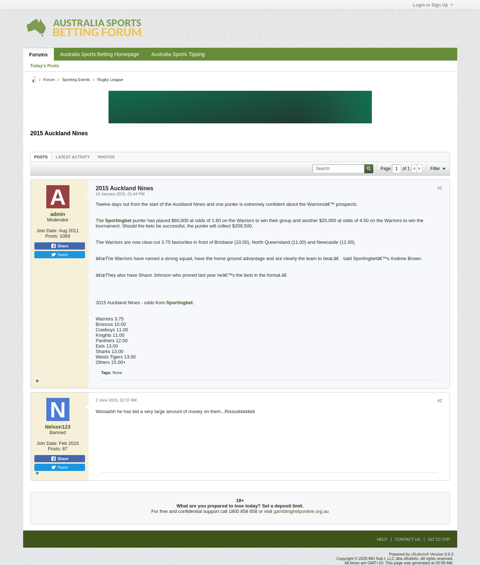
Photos (106, 157)
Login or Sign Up (433, 5)
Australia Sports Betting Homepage (99, 54)
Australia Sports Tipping (178, 54)
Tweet (59, 254)
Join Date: (47, 230)
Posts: (51, 236)
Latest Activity (73, 157)
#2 (439, 400)
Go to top (439, 539)
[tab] (41, 157)
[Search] (343, 168)
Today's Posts (44, 65)
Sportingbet (118, 220)
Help (382, 539)
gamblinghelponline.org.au (301, 511)
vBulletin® (420, 554)
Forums (38, 55)
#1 (439, 188)
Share (60, 246)
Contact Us (408, 539)
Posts (41, 157)
